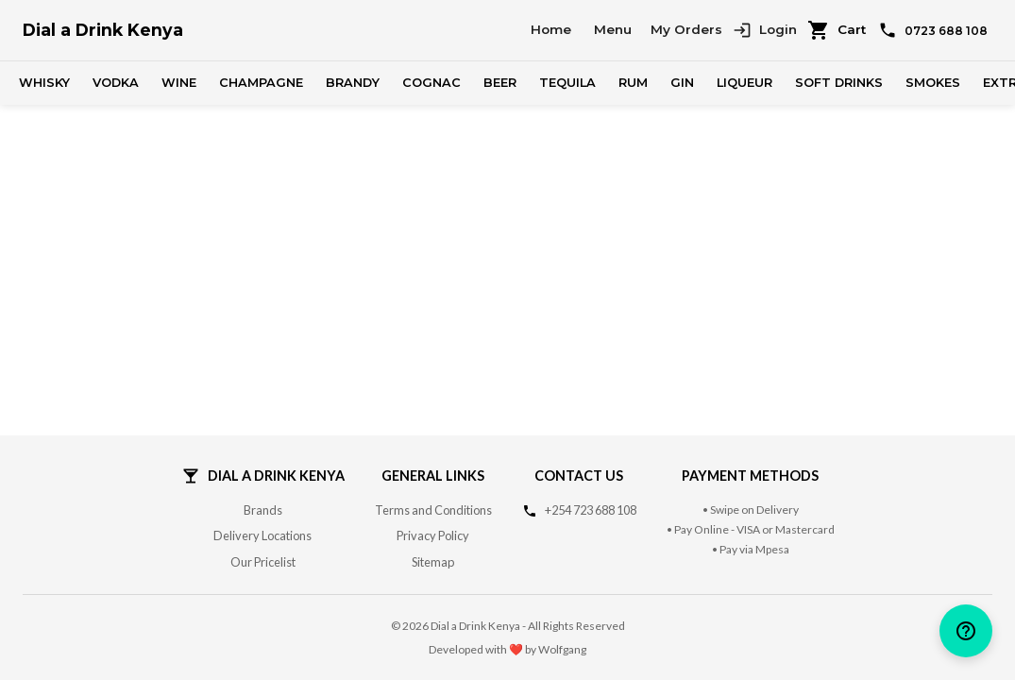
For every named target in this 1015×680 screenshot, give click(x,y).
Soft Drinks (839, 83)
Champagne (261, 83)
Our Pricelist (263, 562)
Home (551, 29)
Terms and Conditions (433, 510)
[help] (965, 630)
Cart (836, 30)
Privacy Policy (433, 535)
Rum (633, 83)
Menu (613, 29)
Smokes (932, 83)
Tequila (567, 83)
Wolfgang (562, 649)
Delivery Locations (262, 535)
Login (765, 30)
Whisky (44, 83)
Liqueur (744, 83)
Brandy (353, 83)
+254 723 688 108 (590, 510)
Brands (263, 510)
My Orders (686, 29)
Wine (178, 83)
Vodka (116, 83)
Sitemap (433, 562)
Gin (682, 83)
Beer (499, 83)
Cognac (431, 83)
